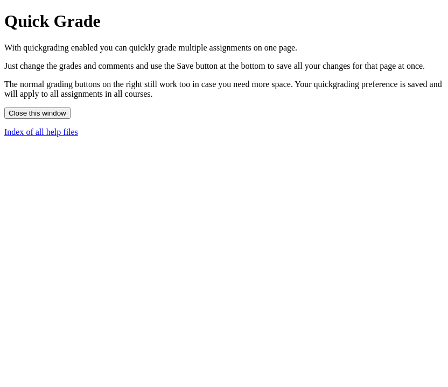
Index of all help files (41, 132)
